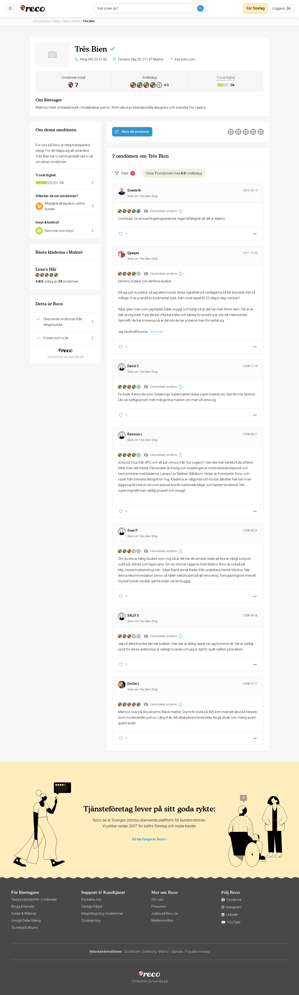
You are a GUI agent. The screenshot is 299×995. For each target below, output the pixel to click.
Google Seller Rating (26, 920)
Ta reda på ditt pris (24, 927)
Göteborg (149, 951)
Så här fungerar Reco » (149, 839)
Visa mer (156, 332)
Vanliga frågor (91, 906)
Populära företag (197, 951)
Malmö (163, 951)
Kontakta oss (91, 899)
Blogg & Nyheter (23, 906)
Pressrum (158, 906)
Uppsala (177, 951)
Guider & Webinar (23, 913)
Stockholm (132, 951)
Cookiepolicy (90, 920)
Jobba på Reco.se (164, 913)
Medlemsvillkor (162, 920)
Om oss (157, 899)
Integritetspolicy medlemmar (102, 913)
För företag (255, 8)
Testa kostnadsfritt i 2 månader (34, 899)
